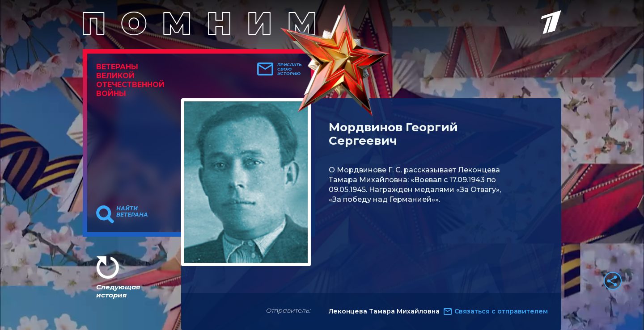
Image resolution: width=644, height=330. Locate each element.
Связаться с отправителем (501, 311)
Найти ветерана (132, 211)
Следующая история (118, 291)
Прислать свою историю (289, 69)
